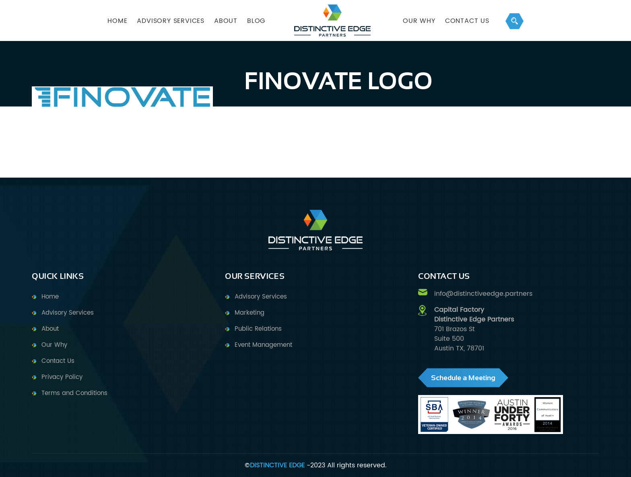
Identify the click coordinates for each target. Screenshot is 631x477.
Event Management (263, 345)
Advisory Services (67, 313)
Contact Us (467, 21)
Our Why (54, 345)
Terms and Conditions (74, 393)
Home (50, 297)
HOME (117, 21)
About (50, 329)
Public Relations (258, 329)
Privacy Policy (61, 377)
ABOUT (225, 21)
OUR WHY (419, 21)
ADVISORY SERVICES (170, 21)
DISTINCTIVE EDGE (277, 465)
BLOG (256, 21)
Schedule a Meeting (463, 378)
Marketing (249, 313)
